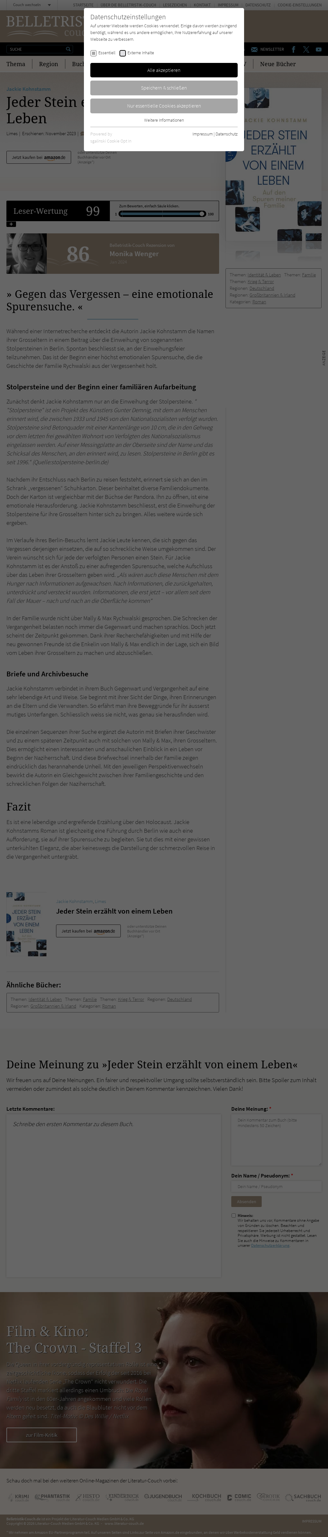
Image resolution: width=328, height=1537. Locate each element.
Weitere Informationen (164, 120)
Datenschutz (227, 134)
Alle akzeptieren (164, 70)
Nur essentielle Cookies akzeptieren (164, 105)
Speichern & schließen (164, 87)
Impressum (203, 134)
